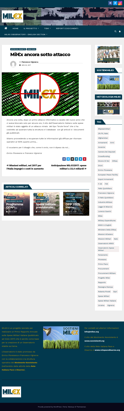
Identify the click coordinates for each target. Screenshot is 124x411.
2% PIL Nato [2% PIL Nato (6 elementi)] (103, 133)
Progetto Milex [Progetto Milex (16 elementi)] (104, 278)
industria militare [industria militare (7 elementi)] (105, 202)
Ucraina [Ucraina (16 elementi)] (101, 305)
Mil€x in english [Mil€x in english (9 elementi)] (104, 225)
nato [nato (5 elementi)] (116, 239)
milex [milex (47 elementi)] (100, 216)
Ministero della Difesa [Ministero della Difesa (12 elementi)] (107, 230)
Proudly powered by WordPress (50, 407)
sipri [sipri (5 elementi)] (115, 292)
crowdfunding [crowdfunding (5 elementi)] (104, 156)
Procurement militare (14, 201)
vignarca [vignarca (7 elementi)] (110, 305)
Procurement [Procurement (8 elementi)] (103, 269)
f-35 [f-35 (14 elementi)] (100, 184)
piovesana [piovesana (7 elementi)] (102, 259)
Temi (47, 28)
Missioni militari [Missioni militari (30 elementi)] (104, 239)
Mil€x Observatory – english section (25, 34)
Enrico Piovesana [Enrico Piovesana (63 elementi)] (105, 170)
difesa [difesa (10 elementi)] (114, 161)
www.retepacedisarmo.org (107, 350)
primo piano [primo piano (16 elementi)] (103, 264)
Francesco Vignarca (30, 62)
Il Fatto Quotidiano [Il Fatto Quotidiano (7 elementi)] (105, 198)
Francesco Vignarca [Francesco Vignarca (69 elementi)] (106, 193)
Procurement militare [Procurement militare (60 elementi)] (106, 273)
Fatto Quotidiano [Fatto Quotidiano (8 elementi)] (105, 188)
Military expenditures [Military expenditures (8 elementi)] (107, 220)
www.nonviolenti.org (94, 341)
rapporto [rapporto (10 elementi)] (102, 282)
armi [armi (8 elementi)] (112, 143)
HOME (15, 28)
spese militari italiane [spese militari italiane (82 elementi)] (107, 301)
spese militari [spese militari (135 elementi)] (103, 296)
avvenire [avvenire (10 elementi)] (101, 147)
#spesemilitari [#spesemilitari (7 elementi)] (104, 129)
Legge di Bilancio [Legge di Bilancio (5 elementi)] (105, 207)
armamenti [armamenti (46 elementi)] (102, 143)
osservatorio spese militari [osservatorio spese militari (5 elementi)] (106, 249)
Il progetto (31, 28)
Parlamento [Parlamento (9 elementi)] (103, 255)
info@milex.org (91, 332)
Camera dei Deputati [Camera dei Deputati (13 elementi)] (106, 152)
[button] (115, 31)
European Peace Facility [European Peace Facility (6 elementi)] (108, 175)
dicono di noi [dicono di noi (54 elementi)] (103, 161)
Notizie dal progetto (18, 49)
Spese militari (41, 201)
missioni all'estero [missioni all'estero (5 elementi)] (105, 234)
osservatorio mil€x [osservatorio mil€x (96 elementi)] (106, 243)
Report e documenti (67, 28)
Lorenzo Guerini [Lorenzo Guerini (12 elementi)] (104, 211)
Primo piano (31, 49)
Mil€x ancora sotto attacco (40, 54)
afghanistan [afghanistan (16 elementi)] (103, 138)
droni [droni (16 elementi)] (100, 165)
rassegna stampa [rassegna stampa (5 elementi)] (105, 287)
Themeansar (81, 407)
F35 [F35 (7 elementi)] (106, 184)
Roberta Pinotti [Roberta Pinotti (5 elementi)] (104, 292)
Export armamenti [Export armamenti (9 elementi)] (105, 179)
